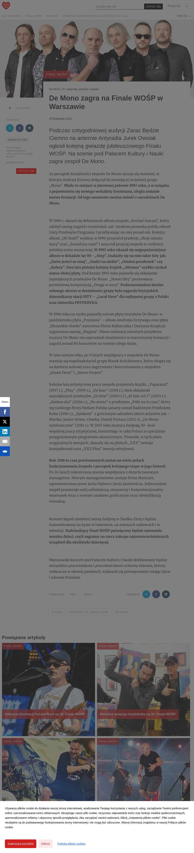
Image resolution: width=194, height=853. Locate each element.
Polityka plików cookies (71, 843)
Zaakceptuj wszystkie (21, 843)
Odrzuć (45, 843)
